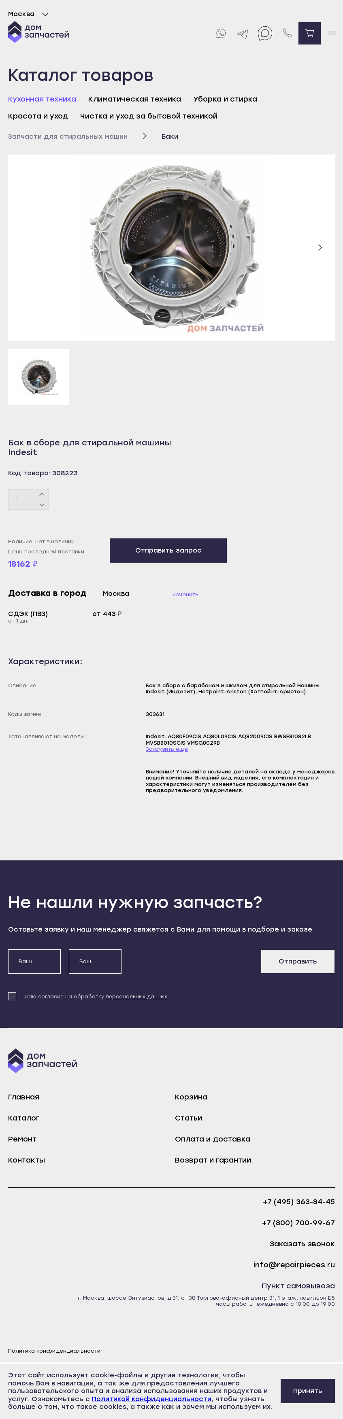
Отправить (298, 961)
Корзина (191, 1097)
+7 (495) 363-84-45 (299, 1202)
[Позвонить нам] (287, 33)
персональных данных (136, 997)
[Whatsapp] (220, 33)
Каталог (23, 1118)
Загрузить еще (167, 749)
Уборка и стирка (225, 99)
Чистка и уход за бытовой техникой (148, 116)
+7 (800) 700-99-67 (298, 1223)
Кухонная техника (42, 99)
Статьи (188, 1118)
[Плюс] (42, 494)
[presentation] (191, 965)
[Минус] (42, 504)
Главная (23, 1097)
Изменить (185, 594)
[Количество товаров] (28, 499)
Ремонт (22, 1139)
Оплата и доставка (212, 1139)
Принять (307, 1391)
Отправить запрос (168, 550)
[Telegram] (243, 33)
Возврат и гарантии (213, 1160)
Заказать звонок (302, 1244)
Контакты (26, 1160)
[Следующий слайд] (320, 247)
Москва (30, 14)
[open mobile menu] (332, 33)
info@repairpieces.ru (294, 1265)
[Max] (265, 33)
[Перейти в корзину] (309, 33)
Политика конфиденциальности (54, 1351)
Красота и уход (38, 116)
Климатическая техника (134, 99)
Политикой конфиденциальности (151, 1399)
